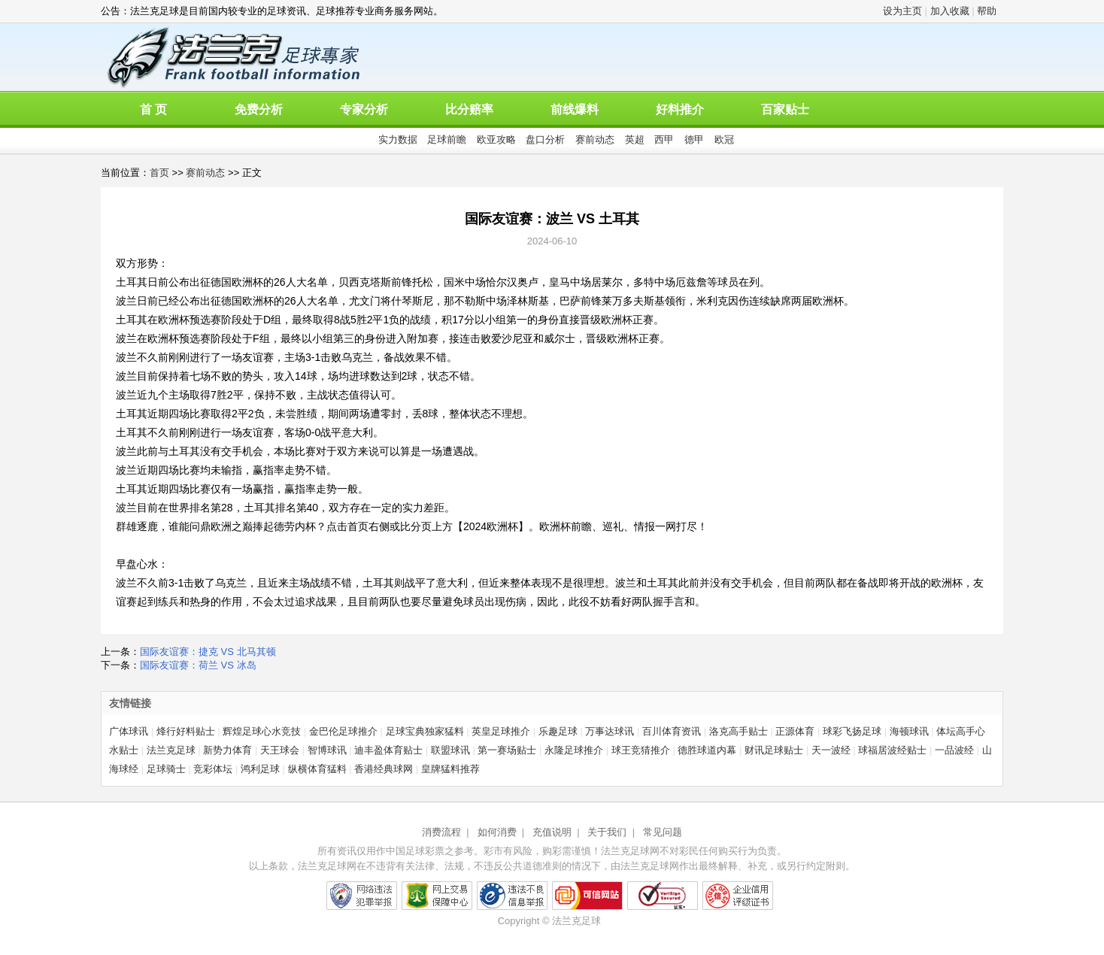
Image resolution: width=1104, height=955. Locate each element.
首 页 (153, 109)
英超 (635, 139)
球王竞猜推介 (640, 750)
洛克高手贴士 (738, 731)
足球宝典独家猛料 (425, 731)
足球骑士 (166, 769)
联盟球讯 (450, 750)
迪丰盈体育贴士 (388, 750)
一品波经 (954, 750)
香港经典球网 (383, 769)
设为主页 (902, 11)
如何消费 (497, 832)
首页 (159, 172)
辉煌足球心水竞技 (262, 731)
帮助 (986, 11)
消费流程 (441, 832)
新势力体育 (227, 750)
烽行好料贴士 (185, 731)
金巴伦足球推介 (343, 731)
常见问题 (662, 832)
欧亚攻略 (496, 139)
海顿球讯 (909, 731)
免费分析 (259, 109)
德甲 (694, 139)
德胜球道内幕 (707, 750)
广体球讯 (128, 731)
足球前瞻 (446, 139)
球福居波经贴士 (892, 750)
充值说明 (552, 832)
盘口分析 (545, 139)
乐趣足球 (558, 731)
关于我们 (606, 832)
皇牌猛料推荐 (450, 769)
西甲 (664, 139)
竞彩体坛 (212, 769)
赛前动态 (594, 139)
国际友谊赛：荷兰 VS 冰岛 (198, 665)
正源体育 (794, 731)
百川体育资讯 (671, 731)
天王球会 (279, 750)
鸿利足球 (260, 769)
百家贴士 (785, 109)
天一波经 (831, 750)
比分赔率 (469, 109)
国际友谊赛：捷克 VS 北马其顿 (208, 651)
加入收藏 (949, 11)
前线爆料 (574, 109)
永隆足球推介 (573, 750)
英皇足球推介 (501, 731)
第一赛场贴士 (507, 750)
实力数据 (397, 139)
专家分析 (364, 109)
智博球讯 (327, 750)
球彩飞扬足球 (852, 731)
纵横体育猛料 (317, 769)
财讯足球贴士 (774, 750)
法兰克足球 (171, 750)
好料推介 (680, 109)
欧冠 (724, 139)
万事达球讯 (609, 731)
